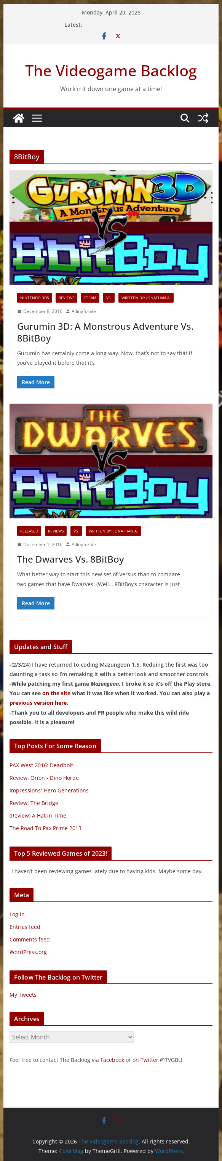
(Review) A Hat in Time (38, 815)
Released (29, 531)
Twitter (149, 1059)
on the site (56, 693)
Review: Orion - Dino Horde (44, 777)
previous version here (38, 702)
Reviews (66, 297)
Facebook (112, 1059)
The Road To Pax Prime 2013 (45, 828)
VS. (109, 297)
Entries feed (25, 926)
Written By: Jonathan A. (146, 297)
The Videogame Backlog (111, 70)
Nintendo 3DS (34, 297)
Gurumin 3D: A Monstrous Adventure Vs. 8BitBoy (105, 332)
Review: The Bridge (34, 803)
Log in (17, 914)
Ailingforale (84, 311)
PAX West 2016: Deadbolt (41, 765)
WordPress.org (28, 952)
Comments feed (30, 939)
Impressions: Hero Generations (49, 790)
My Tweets (23, 994)
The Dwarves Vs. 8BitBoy (70, 559)
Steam (90, 297)
